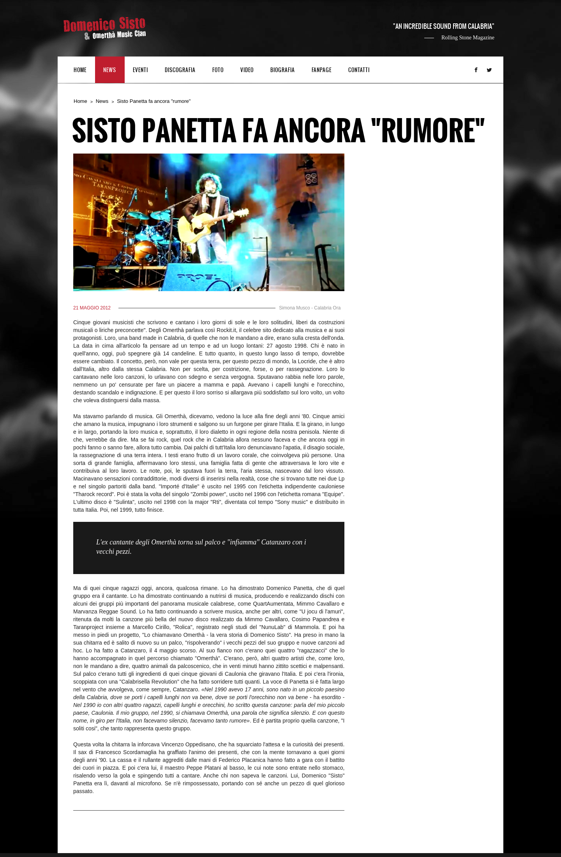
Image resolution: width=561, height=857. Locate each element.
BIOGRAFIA (282, 70)
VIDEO (247, 70)
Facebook (476, 70)
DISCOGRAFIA (180, 70)
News (102, 101)
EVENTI (140, 70)
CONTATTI (359, 70)
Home (80, 101)
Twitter (489, 70)
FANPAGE (322, 70)
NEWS (109, 70)
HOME (80, 70)
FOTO (218, 70)
